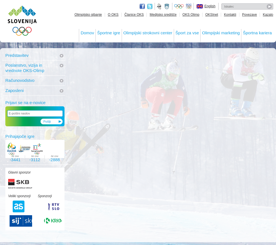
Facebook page (142, 6)
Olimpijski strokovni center (147, 32)
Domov (87, 32)
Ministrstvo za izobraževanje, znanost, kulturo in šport (167, 6)
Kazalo (268, 15)
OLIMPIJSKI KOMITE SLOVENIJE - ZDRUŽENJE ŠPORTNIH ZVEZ (22, 21)
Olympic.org (179, 6)
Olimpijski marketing (221, 32)
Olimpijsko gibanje (88, 15)
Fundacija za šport (160, 6)
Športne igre (108, 32)
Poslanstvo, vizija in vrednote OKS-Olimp (24, 68)
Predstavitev (17, 55)
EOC (189, 6)
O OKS (113, 15)
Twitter (150, 6)
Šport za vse (187, 32)
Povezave (249, 15)
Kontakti (230, 15)
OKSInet (211, 15)
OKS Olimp (190, 15)
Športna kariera (257, 32)
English (209, 6)
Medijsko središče (163, 15)
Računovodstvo (19, 80)
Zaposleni (14, 90)
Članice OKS (134, 15)
